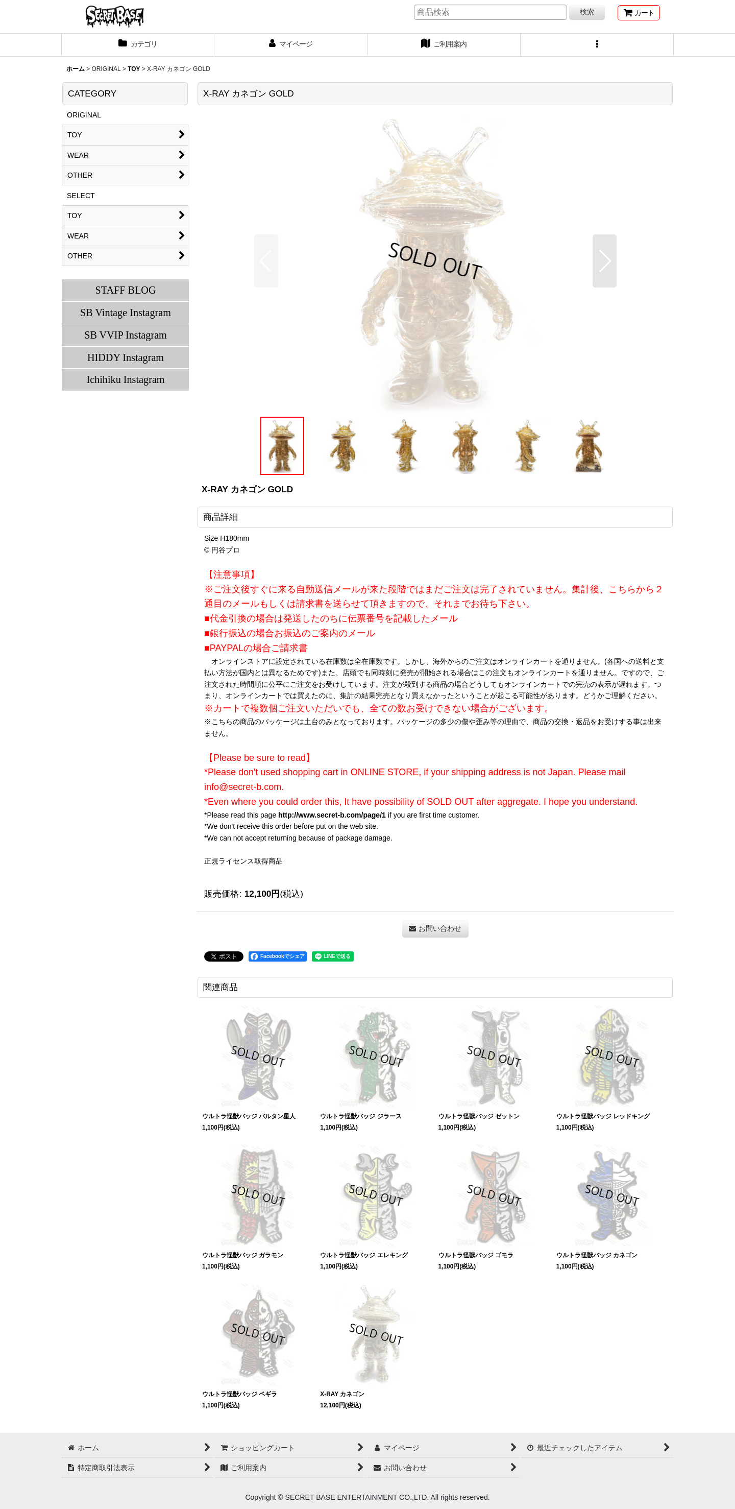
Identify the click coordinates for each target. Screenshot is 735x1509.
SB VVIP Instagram (125, 335)
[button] (597, 45)
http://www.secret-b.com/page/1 (332, 815)
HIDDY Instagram (125, 357)
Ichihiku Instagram (125, 379)
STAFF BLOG (125, 290)
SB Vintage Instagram (125, 312)
